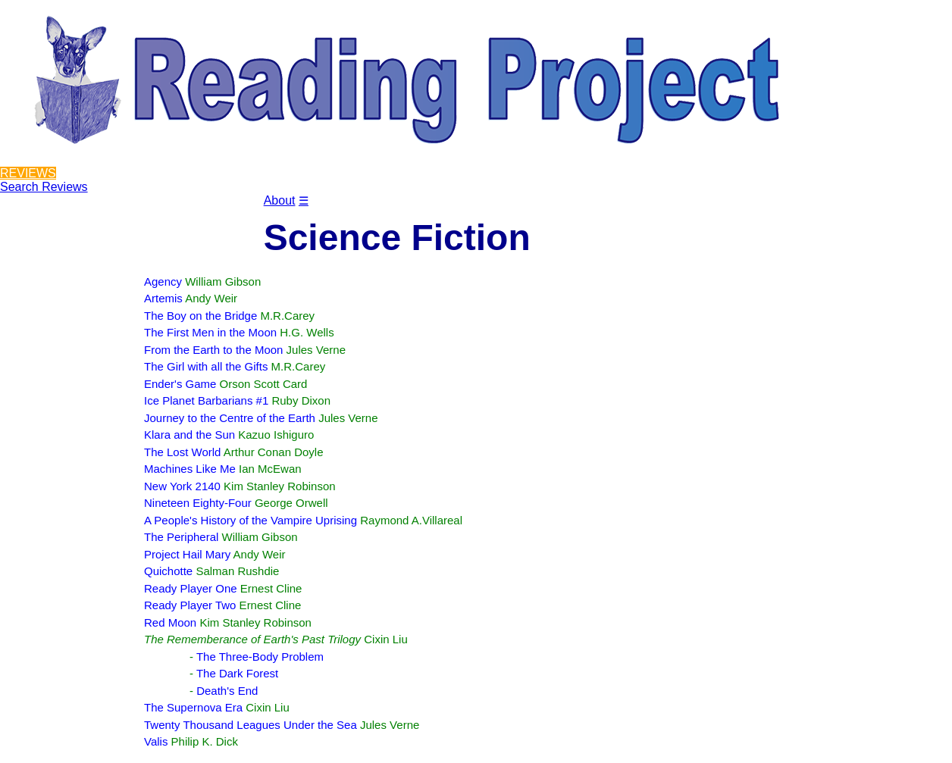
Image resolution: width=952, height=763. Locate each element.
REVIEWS (28, 173)
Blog (173, 211)
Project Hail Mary (187, 554)
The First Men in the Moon (210, 332)
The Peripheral (181, 536)
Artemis (163, 298)
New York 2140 (182, 486)
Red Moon (170, 622)
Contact (231, 211)
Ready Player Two (190, 605)
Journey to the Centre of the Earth (229, 417)
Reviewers (40, 211)
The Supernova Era (193, 707)
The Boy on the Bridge (200, 315)
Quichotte (168, 570)
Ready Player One (190, 588)
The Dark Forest (237, 673)
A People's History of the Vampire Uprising (250, 520)
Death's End (227, 690)
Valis (156, 741)
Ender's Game (180, 383)
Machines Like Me (190, 468)
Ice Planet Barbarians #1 (206, 400)
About (280, 200)
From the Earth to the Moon (213, 349)
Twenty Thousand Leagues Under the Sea (250, 724)
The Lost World (182, 452)
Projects (115, 211)
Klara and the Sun (189, 434)
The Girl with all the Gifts (206, 366)
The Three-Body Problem (260, 656)
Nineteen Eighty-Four (198, 502)
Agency (163, 281)
